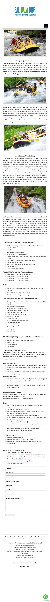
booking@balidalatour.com (22, 459)
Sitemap (25, 539)
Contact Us (41, 537)
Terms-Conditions (16, 537)
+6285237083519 (17, 463)
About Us (34, 537)
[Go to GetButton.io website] (46, 600)
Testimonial (26, 537)
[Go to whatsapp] (45, 596)
